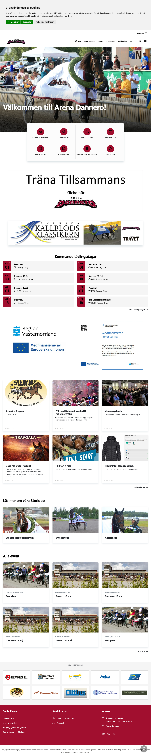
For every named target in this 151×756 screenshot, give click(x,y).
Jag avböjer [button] (27, 22)
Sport (100, 41)
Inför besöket (89, 41)
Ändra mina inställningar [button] (45, 22)
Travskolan (141, 33)
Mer (131, 41)
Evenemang (110, 41)
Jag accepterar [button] (13, 22)
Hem (78, 41)
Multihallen (122, 41)
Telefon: (63, 718)
